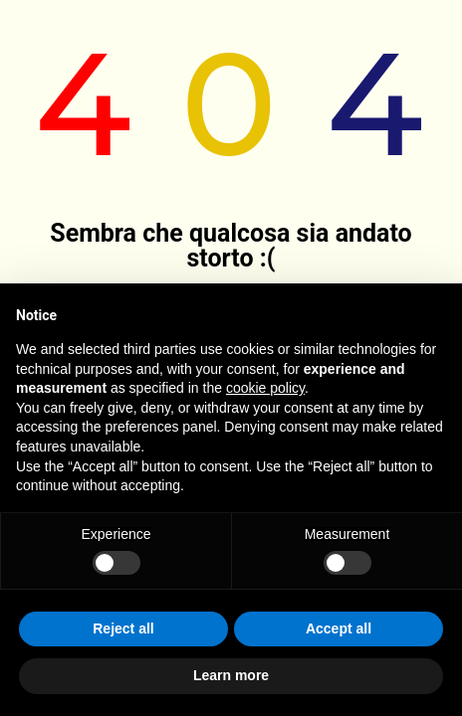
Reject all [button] (123, 628)
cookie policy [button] (265, 388)
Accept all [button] (338, 628)
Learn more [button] (231, 675)
